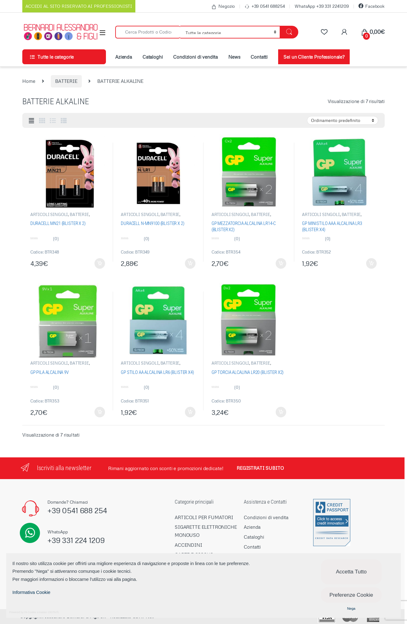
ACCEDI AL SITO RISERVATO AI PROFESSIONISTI (78, 6)
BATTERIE (66, 81)
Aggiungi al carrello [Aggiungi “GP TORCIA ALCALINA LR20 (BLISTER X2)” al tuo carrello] (281, 412)
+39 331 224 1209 (76, 540)
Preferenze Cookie (351, 595)
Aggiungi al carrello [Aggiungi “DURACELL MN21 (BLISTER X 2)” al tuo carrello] (99, 263)
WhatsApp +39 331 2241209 (321, 6)
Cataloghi (152, 57)
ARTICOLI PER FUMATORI (204, 517)
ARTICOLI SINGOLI (49, 214)
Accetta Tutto (351, 572)
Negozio (223, 6)
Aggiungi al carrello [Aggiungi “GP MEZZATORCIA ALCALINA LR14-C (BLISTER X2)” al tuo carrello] (281, 263)
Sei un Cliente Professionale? (313, 57)
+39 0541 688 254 (77, 510)
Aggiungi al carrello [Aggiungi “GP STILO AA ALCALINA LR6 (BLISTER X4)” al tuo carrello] (190, 412)
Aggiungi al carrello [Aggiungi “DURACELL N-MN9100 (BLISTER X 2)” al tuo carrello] (190, 263)
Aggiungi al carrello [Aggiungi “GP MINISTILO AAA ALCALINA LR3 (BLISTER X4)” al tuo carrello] (371, 263)
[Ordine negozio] (342, 120)
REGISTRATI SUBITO (260, 468)
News (234, 57)
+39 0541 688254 (265, 6)
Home (28, 81)
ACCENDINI (188, 545)
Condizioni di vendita (195, 57)
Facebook (371, 6)
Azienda (123, 57)
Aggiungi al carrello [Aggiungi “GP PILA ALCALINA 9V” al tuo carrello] (99, 412)
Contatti (259, 57)
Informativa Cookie (31, 592)
